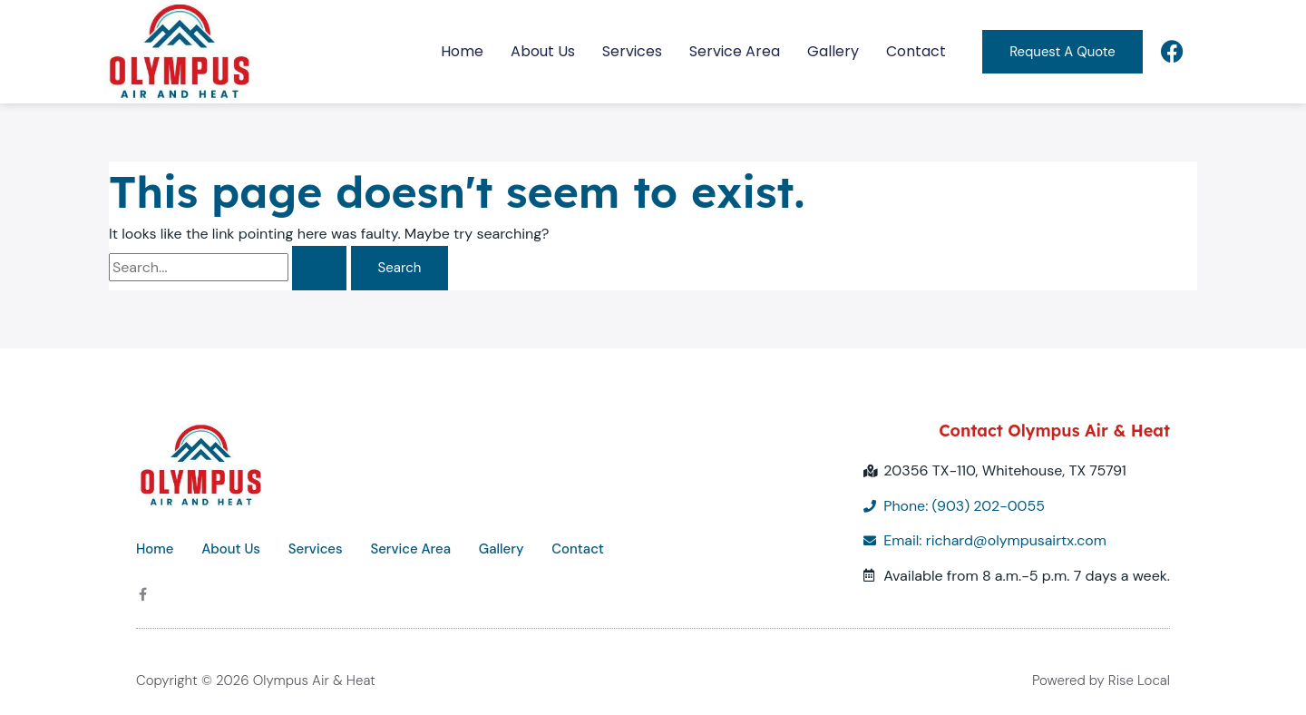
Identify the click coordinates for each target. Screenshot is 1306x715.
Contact (915, 51)
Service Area (733, 51)
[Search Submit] (319, 268)
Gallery (832, 51)
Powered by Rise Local (1101, 680)
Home (461, 51)
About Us (542, 51)
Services (631, 51)
